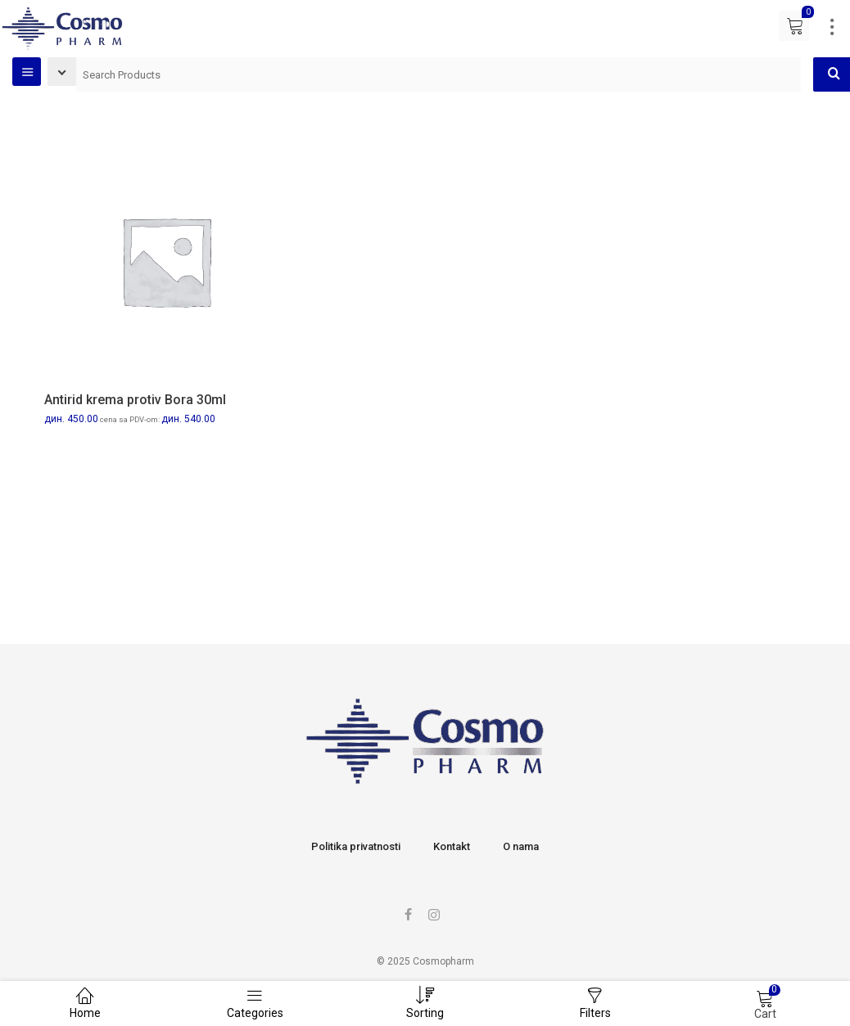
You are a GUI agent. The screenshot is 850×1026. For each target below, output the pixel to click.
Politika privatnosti (355, 846)
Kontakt (451, 846)
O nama (521, 846)
